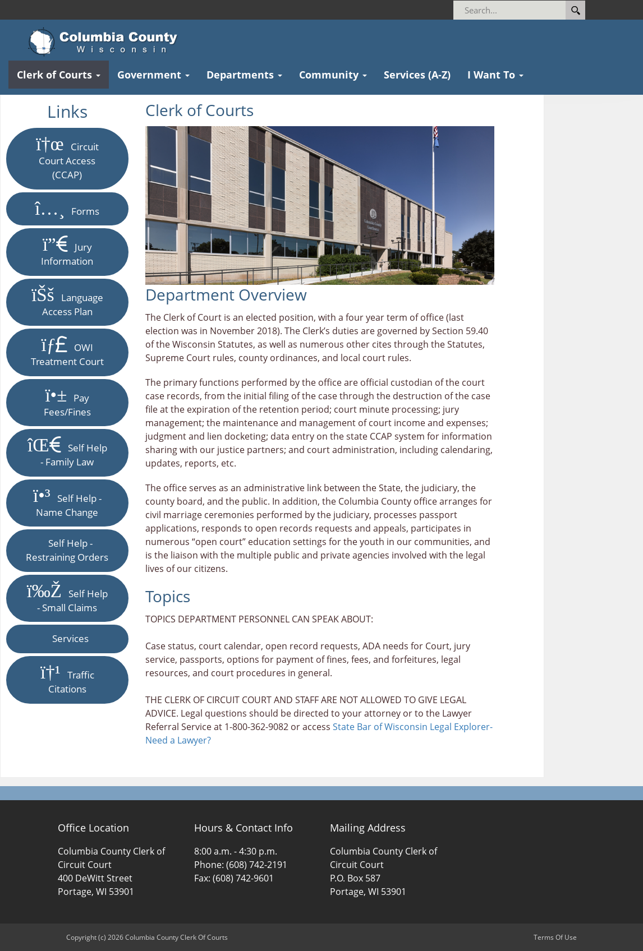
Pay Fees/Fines (67, 402)
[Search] (528, 10)
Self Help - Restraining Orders (67, 550)
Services (67, 638)
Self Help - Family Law (67, 452)
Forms (67, 209)
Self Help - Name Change (67, 503)
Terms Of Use (555, 937)
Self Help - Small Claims (67, 598)
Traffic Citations (67, 679)
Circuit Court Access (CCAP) (67, 158)
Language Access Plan (67, 302)
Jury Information (67, 251)
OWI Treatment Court (67, 352)
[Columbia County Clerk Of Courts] (106, 42)
